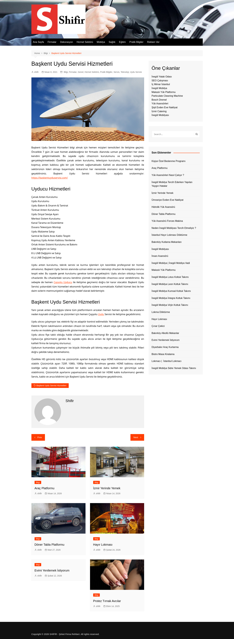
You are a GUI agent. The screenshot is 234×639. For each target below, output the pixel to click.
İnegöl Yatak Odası (162, 76)
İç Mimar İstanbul (161, 84)
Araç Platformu (44, 488)
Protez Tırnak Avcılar (107, 601)
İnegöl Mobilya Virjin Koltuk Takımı (170, 305)
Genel (80, 72)
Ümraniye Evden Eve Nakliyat (168, 200)
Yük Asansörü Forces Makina (167, 221)
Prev (39, 437)
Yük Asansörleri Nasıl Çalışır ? (168, 175)
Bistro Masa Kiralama (163, 354)
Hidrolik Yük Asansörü (163, 207)
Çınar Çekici (158, 326)
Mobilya (101, 42)
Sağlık (112, 42)
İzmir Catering (159, 111)
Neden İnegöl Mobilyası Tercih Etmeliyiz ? (174, 228)
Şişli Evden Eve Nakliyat (165, 107)
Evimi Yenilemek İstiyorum (52, 570)
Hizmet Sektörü (85, 42)
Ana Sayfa (38, 42)
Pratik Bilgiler (136, 42)
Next (135, 437)
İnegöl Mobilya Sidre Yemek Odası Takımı (174, 368)
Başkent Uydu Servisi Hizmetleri (51, 385)
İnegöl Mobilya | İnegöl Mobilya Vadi (171, 263)
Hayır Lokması (103, 544)
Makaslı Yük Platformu (164, 92)
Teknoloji (125, 72)
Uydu (101, 314)
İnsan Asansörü (160, 256)
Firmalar (52, 42)
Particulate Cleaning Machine (167, 96)
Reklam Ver (153, 42)
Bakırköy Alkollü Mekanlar (165, 333)
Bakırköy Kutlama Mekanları (167, 242)
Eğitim (122, 42)
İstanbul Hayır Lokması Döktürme (169, 235)
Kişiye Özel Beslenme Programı (169, 161)
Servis (116, 72)
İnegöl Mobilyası (160, 115)
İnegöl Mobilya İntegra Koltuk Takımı (171, 298)
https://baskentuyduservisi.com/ (49, 177)
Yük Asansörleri (160, 103)
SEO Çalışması (160, 80)
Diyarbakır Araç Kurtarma (165, 347)
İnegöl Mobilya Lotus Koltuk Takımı (170, 277)
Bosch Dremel (159, 99)
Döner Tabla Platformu (49, 544)
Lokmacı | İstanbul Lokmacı (167, 361)
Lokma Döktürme (161, 312)
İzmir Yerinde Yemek (106, 488)
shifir (36, 72)
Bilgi (66, 72)
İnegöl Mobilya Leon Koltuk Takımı (170, 284)
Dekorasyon (66, 42)
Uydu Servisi (136, 72)
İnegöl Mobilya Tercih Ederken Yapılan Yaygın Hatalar (172, 184)
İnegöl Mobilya (159, 88)
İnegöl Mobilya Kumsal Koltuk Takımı (171, 291)
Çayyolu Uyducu (63, 282)
